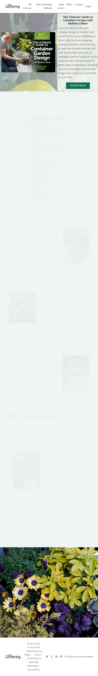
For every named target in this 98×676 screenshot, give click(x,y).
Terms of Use (33, 647)
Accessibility (34, 669)
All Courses (27, 6)
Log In (88, 6)
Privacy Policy (33, 644)
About (69, 4)
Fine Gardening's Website (44, 6)
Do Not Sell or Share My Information (34, 662)
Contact (79, 4)
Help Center (60, 6)
